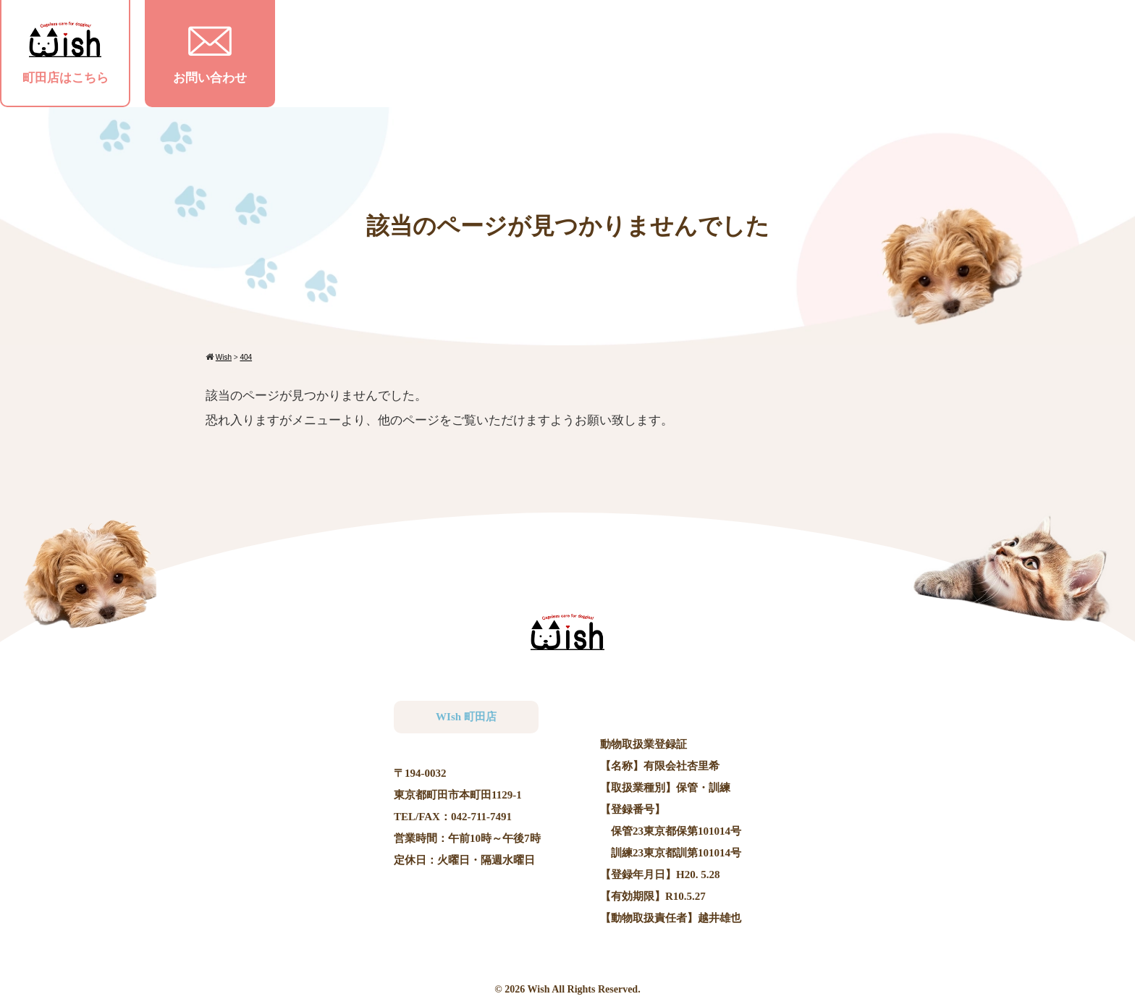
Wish (539, 989)
